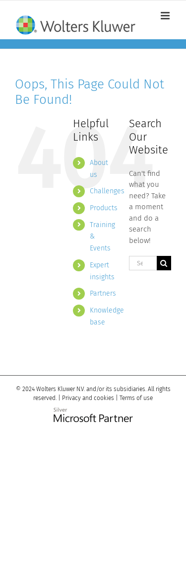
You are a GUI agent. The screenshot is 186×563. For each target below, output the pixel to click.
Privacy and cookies (88, 398)
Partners (103, 293)
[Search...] (143, 263)
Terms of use (136, 398)
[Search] (164, 263)
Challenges (107, 191)
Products (104, 208)
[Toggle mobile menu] (166, 15)
